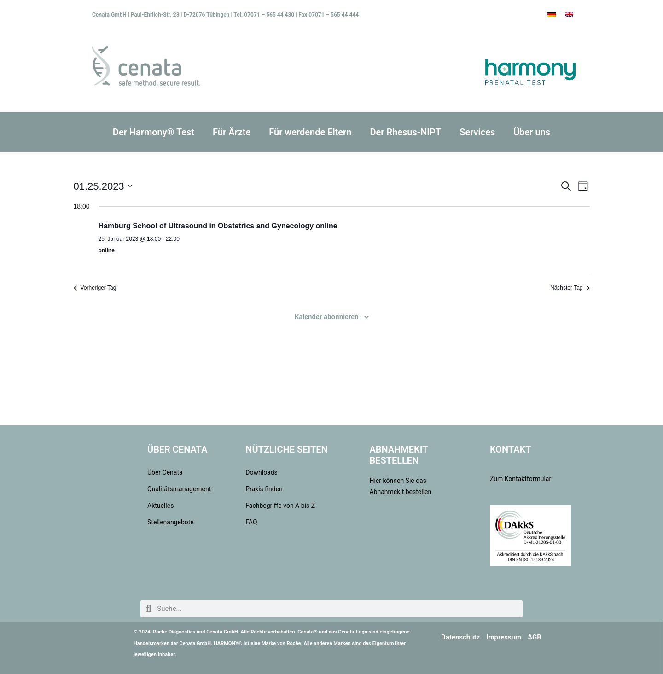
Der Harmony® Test (153, 132)
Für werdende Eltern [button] (310, 132)
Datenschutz (460, 637)
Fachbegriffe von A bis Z (280, 505)
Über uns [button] (531, 132)
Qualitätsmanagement (178, 489)
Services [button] (477, 132)
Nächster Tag (569, 288)
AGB (534, 637)
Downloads (261, 472)
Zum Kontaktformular (520, 478)
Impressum (503, 637)
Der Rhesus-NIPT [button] (405, 132)
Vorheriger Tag (95, 288)
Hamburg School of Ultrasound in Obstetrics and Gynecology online (218, 226)
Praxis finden (264, 489)
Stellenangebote (170, 522)
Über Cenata (165, 472)
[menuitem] (551, 14)
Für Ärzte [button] (231, 132)
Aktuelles (160, 505)
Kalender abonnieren (326, 316)
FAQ (251, 522)
